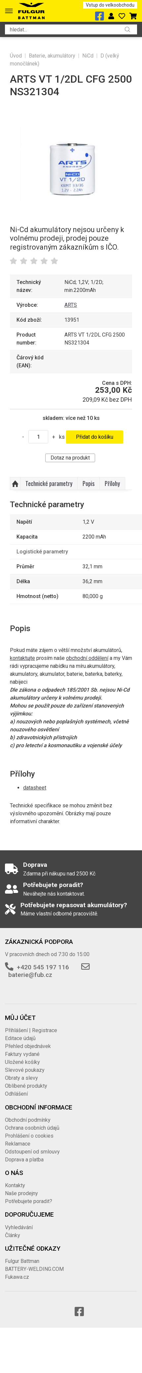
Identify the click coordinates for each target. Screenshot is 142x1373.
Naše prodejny (21, 1193)
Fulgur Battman (22, 1261)
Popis (88, 483)
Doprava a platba (24, 1159)
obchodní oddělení (87, 658)
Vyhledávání (19, 1227)
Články (12, 1235)
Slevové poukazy (25, 1070)
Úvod (16, 56)
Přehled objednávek (28, 1046)
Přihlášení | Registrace (31, 1030)
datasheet (34, 788)
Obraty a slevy (21, 1078)
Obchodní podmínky (28, 1120)
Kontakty (15, 1185)
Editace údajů (20, 1038)
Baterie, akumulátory (52, 56)
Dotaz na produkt (70, 458)
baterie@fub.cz (30, 975)
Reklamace (17, 1144)
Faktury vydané (22, 1054)
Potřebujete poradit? (28, 1201)
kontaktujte (22, 658)
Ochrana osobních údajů (32, 1128)
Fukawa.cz (17, 1277)
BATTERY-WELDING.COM (34, 1269)
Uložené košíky (22, 1062)
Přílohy (112, 483)
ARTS (70, 305)
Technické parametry (48, 483)
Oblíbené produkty (26, 1086)
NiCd (87, 56)
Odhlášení (16, 1094)
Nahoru (15, 483)
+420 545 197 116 (43, 967)
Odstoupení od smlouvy (32, 1152)
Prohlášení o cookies (29, 1136)
